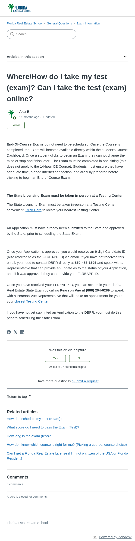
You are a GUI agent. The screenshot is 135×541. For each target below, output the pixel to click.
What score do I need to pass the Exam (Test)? (43, 427)
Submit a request (85, 381)
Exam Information (88, 23)
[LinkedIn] (22, 332)
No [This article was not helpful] (79, 358)
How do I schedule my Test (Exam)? (34, 419)
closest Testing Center (31, 301)
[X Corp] (15, 332)
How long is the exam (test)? (29, 436)
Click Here (33, 210)
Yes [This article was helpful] (55, 358)
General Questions (59, 23)
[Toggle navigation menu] (120, 8)
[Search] (41, 34)
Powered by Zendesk (115, 537)
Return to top (19, 395)
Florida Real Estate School (24, 23)
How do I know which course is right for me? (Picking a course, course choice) (67, 444)
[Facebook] (9, 332)
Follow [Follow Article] (16, 125)
